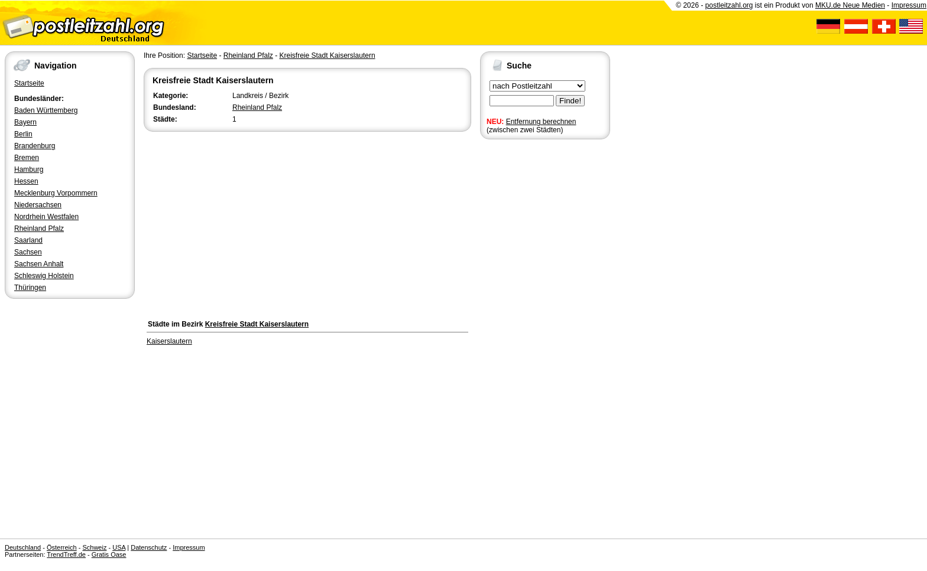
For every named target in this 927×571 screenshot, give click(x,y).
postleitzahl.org (729, 5)
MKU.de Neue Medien (850, 5)
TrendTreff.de (66, 554)
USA (118, 547)
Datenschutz (149, 547)
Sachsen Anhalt (38, 264)
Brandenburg (34, 146)
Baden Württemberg (45, 110)
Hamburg (28, 169)
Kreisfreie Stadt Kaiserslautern (327, 55)
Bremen (26, 158)
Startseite (29, 83)
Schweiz (94, 547)
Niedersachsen (37, 205)
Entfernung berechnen (541, 122)
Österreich (62, 547)
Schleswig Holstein (44, 276)
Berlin (23, 134)
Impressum (909, 5)
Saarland (28, 240)
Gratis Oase (109, 554)
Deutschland (23, 547)
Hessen (26, 181)
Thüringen (30, 287)
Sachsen (28, 252)
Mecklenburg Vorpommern (56, 193)
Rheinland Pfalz (39, 228)
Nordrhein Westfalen (46, 217)
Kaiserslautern (169, 341)
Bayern (25, 122)
